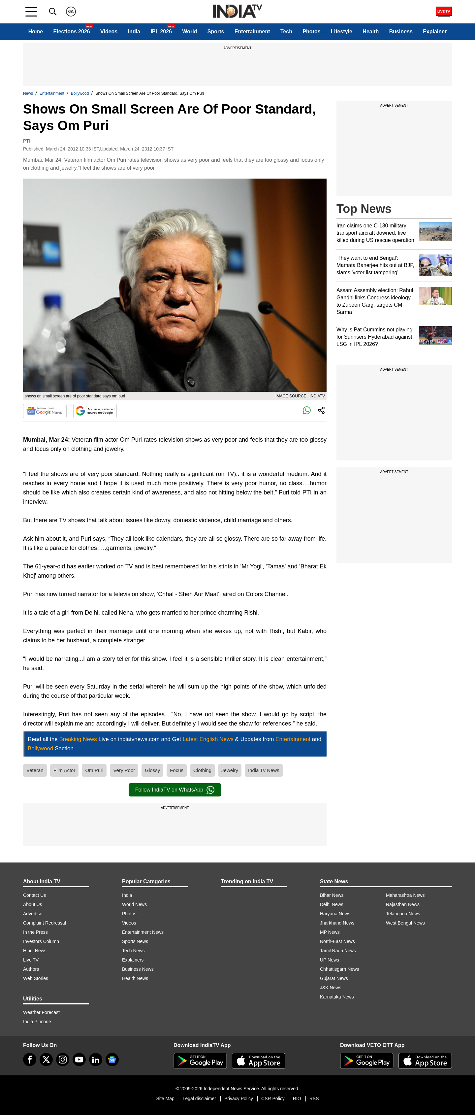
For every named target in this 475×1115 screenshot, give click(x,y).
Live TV (31, 960)
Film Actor (64, 770)
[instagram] (62, 1059)
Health (371, 31)
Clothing (202, 770)
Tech (286, 31)
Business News (138, 969)
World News (134, 904)
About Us (32, 904)
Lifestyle (341, 31)
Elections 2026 (71, 31)
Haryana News (335, 913)
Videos (108, 31)
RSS (314, 1098)
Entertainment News (143, 932)
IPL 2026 (161, 31)
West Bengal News (405, 923)
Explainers (132, 960)
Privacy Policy (238, 1098)
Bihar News (332, 895)
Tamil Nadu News (338, 950)
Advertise (32, 913)
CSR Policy (273, 1098)
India (134, 31)
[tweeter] (46, 1059)
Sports (215, 31)
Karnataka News (337, 996)
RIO (297, 1098)
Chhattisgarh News (339, 969)
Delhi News (331, 904)
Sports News (135, 941)
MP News (330, 932)
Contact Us (34, 895)
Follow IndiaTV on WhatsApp (174, 790)
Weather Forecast (41, 1012)
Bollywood (80, 93)
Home (35, 31)
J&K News (330, 987)
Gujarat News (334, 978)
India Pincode (37, 1021)
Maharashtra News (405, 895)
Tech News (133, 950)
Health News (135, 978)
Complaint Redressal (44, 923)
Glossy (152, 770)
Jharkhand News (337, 923)
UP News (329, 960)
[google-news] (112, 1059)
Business (401, 31)
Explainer (435, 31)
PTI (26, 141)
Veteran (35, 770)
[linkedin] (95, 1059)
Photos (311, 31)
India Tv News (263, 770)
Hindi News (35, 950)
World (189, 31)
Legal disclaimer (199, 1098)
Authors (31, 969)
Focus (176, 770)
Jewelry (229, 770)
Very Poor (124, 770)
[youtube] (79, 1059)
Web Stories (35, 978)
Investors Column (41, 941)
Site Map (165, 1098)
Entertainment (252, 31)
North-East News (337, 941)
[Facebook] (29, 1059)
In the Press (35, 932)
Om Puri (94, 770)
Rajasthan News (403, 904)
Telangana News (403, 913)
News (28, 93)
